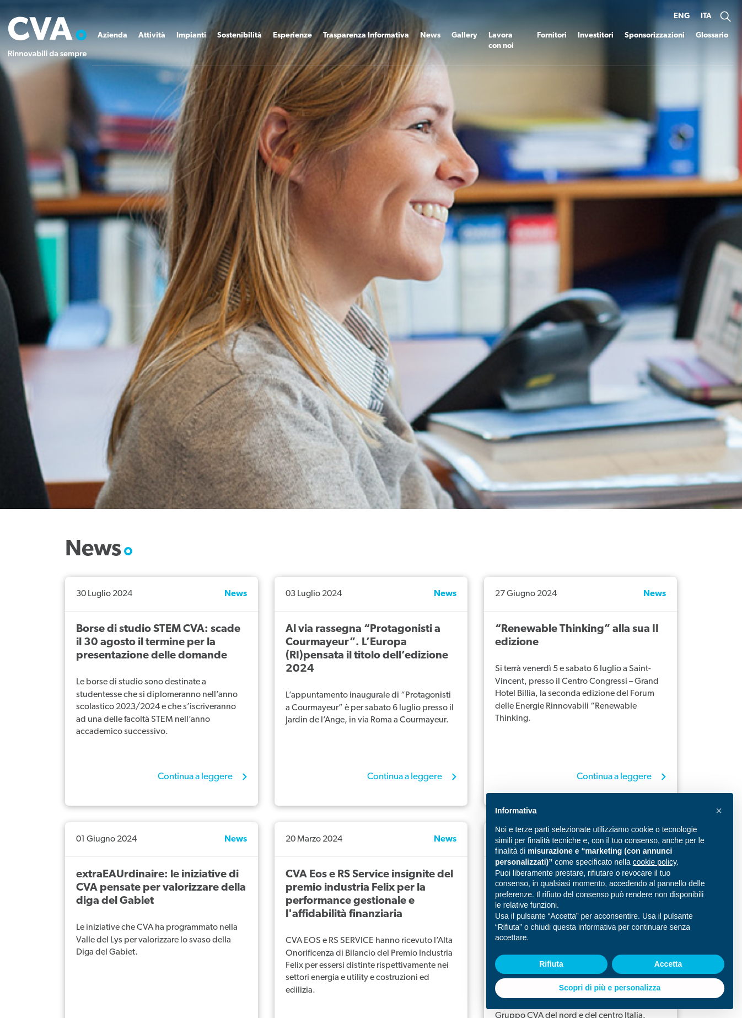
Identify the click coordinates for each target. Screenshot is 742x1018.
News (430, 35)
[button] (725, 16)
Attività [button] (151, 35)
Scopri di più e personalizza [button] (609, 987)
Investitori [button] (596, 35)
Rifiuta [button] (551, 964)
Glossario (712, 35)
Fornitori (552, 35)
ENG (682, 16)
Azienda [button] (112, 35)
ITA (706, 16)
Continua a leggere (196, 776)
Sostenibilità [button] (239, 35)
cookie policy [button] (654, 862)
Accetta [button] (668, 964)
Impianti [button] (191, 35)
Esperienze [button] (292, 35)
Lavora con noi (501, 41)
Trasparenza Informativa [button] (366, 35)
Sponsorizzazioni (655, 35)
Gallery (464, 35)
